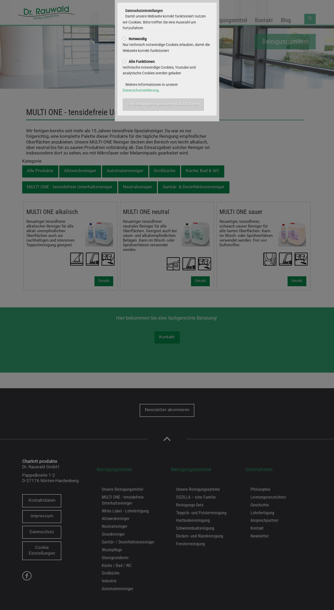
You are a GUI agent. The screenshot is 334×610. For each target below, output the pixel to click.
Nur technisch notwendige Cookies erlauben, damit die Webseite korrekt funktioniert (166, 45)
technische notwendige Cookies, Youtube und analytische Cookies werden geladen (159, 67)
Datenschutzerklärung (141, 90)
